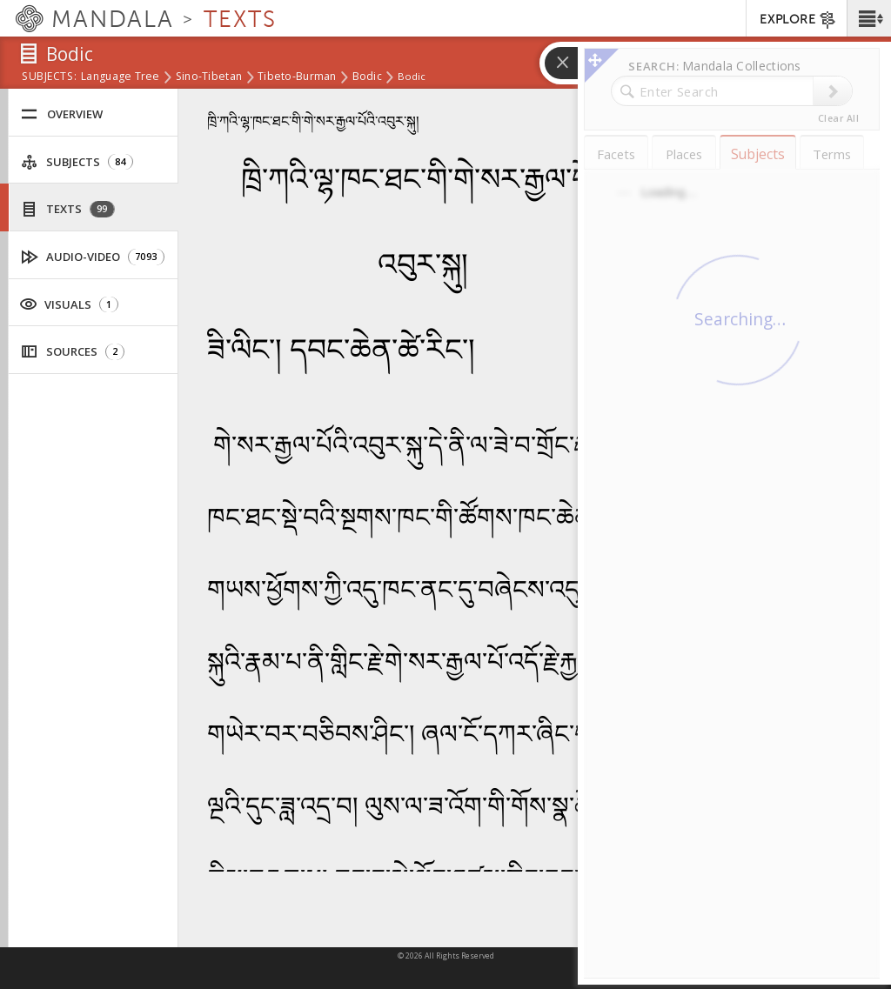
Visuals (68, 303)
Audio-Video (93, 257)
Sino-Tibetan (209, 77)
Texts (68, 209)
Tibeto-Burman (297, 77)
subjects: (49, 77)
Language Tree (120, 77)
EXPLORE (798, 20)
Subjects (77, 162)
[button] (869, 18)
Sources (72, 352)
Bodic (367, 77)
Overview (62, 114)
